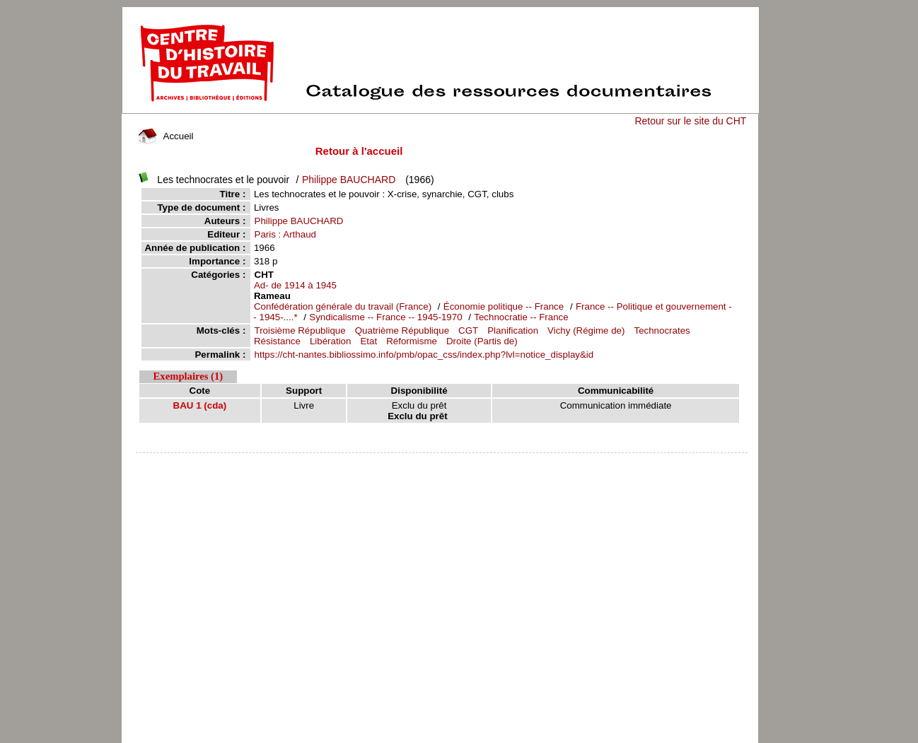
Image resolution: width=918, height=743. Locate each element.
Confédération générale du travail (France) (342, 306)
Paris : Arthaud (285, 234)
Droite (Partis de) (482, 341)
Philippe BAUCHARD (348, 179)
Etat (368, 341)
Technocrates (662, 330)
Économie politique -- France (503, 306)
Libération (330, 341)
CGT (468, 330)
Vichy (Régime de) (585, 330)
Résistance (277, 341)
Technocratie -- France (521, 317)
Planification (512, 330)
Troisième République (300, 330)
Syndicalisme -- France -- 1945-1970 (385, 317)
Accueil (165, 136)
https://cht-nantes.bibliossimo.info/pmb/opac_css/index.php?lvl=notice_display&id (424, 354)
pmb (442, 462)
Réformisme (411, 341)
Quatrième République (402, 330)
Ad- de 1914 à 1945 (295, 285)
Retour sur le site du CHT (690, 121)
